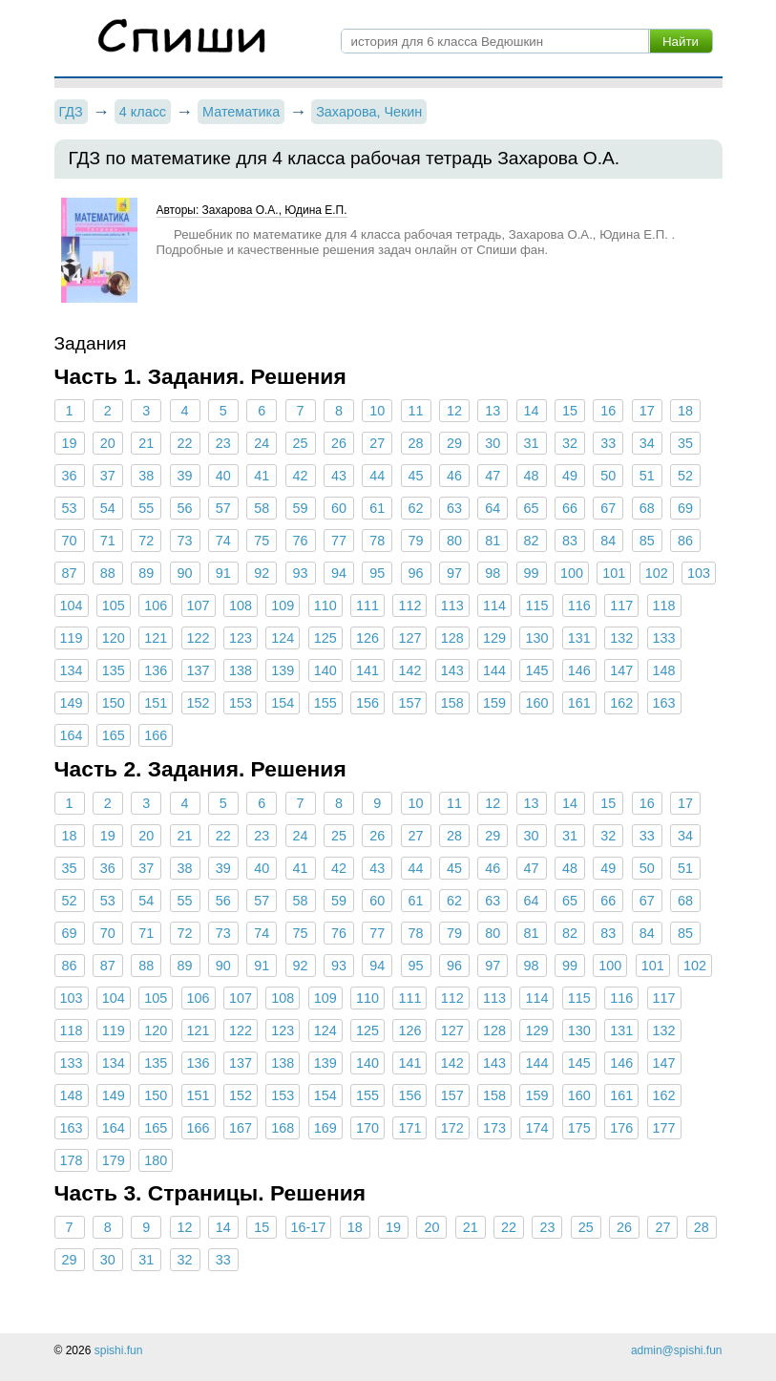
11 (416, 410)
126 (367, 638)
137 (198, 670)
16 (608, 410)
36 (68, 475)
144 (494, 670)
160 (536, 703)
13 (492, 410)
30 (492, 443)
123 (240, 638)
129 (494, 638)
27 (377, 443)
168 (282, 1128)
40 (223, 475)
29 (454, 443)
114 (494, 605)
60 (338, 508)
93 (300, 573)
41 (261, 475)
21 (146, 443)
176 (621, 1128)
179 (113, 1160)
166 (155, 735)
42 (300, 475)
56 (185, 508)
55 (146, 508)
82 (531, 540)
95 (377, 573)
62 (416, 508)
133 (664, 638)
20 (107, 443)
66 (569, 508)
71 (107, 540)
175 (579, 1128)
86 (685, 540)
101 (613, 573)
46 (454, 475)
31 (531, 443)
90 (185, 573)
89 (146, 573)
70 (68, 540)
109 (282, 605)
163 (664, 703)
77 (338, 540)
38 (146, 475)
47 (492, 475)
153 (240, 703)
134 (71, 670)
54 (107, 508)
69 (685, 508)
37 (107, 475)
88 (107, 573)
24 (261, 443)
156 (367, 703)
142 (409, 670)
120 (113, 638)
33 (608, 443)
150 (113, 703)
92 (261, 573)
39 (185, 475)
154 (282, 703)
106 (155, 605)
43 (338, 475)
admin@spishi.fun (677, 1350)
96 (416, 573)
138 (240, 670)
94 (338, 573)
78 (377, 540)
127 (409, 638)
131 (579, 638)
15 (569, 410)
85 (647, 540)
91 (223, 573)
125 (325, 638)
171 (409, 1128)
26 (338, 443)
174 (536, 1128)
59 (300, 508)
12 (454, 410)
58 (261, 508)
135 (113, 670)
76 (300, 540)
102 (656, 573)
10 (377, 410)
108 (240, 605)
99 (531, 573)
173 (494, 1128)
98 (492, 573)
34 (647, 443)
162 (621, 703)
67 (608, 508)
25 (300, 443)
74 (223, 540)
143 (452, 670)
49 (569, 475)
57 (223, 508)
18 (685, 410)
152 (198, 703)
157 (409, 703)
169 (325, 1128)
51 (647, 475)
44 (377, 475)
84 (608, 540)
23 (223, 443)
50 (608, 475)
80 (454, 540)
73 (185, 540)
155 (325, 703)
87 (68, 573)
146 (579, 670)
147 (621, 670)
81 (492, 540)
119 (71, 638)
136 (155, 670)
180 (155, 1160)
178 (71, 1160)
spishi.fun (118, 1350)
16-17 (308, 1227)
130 (536, 638)
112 (409, 605)
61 (377, 508)
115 (536, 605)
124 (282, 638)
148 (664, 670)
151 (155, 703)
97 (454, 573)
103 (698, 573)
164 (71, 735)
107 (198, 605)
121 (155, 638)
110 (325, 605)
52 (685, 475)
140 (325, 670)
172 (452, 1128)
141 (367, 670)
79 (416, 540)
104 (71, 605)
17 (647, 410)
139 (282, 670)
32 (569, 443)
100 (571, 573)
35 (685, 443)
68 (647, 508)
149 (71, 703)
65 (531, 508)
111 (367, 605)
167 (240, 1128)
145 (536, 670)
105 (113, 605)
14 (531, 410)
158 (452, 703)
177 (664, 1128)
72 (146, 540)
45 (416, 475)
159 (494, 703)
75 (261, 540)
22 (185, 443)
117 (621, 605)
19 (68, 443)
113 (452, 605)
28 (416, 443)
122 (198, 638)
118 (664, 605)
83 (569, 540)
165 (113, 735)
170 (367, 1128)
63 (454, 508)
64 (492, 508)
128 (452, 638)
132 (621, 638)
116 (579, 605)
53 (68, 508)
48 (531, 475)
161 (579, 703)
